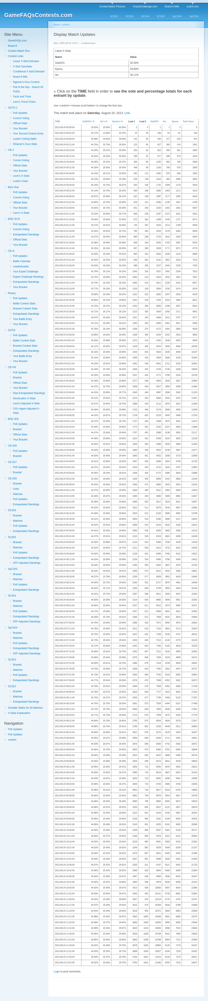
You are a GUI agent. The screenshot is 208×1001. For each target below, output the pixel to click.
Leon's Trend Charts (24, 101)
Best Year (13, 187)
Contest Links (15, 56)
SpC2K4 (177, 16)
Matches (18, 494)
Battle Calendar (22, 261)
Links (16, 488)
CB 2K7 (12, 462)
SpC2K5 (194, 16)
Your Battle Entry (22, 319)
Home (57, 24)
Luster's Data (20, 181)
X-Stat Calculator (22, 66)
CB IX (11, 250)
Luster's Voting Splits (24, 138)
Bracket (17, 377)
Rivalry (12, 293)
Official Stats (20, 123)
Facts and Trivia (22, 96)
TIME (57, 121)
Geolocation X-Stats (24, 398)
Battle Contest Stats (24, 303)
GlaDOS (155, 121)
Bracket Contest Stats (25, 308)
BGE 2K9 (13, 419)
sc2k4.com (193, 6)
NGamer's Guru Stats (25, 144)
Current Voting (21, 118)
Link (127, 113)
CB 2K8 (12, 445)
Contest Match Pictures (112, 6)
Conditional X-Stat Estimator (29, 71)
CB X (11, 149)
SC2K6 (12, 510)
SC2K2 (114, 16)
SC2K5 (161, 16)
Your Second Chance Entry (28, 133)
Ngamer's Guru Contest (26, 82)
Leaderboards (21, 266)
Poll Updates (20, 112)
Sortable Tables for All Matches (25, 707)
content (12, 739)
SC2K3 (130, 16)
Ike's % (104, 121)
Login (57, 971)
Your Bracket (20, 128)
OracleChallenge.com (145, 6)
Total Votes (188, 121)
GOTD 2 (12, 107)
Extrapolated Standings (26, 234)
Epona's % (117, 121)
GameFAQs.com (17, 40)
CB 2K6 (12, 478)
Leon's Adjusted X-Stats (26, 403)
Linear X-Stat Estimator (26, 61)
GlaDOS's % (89, 121)
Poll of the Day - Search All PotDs (28, 89)
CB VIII (12, 367)
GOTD (11, 330)
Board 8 (12, 45)
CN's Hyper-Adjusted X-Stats (26, 410)
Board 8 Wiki (172, 6)
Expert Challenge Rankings (28, 276)
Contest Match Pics (19, 50)
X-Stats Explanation (19, 713)
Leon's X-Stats (21, 175)
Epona (175, 121)
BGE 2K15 (14, 218)
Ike (164, 121)
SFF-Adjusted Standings (26, 562)
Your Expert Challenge (25, 271)
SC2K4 (145, 16)
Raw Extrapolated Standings (29, 393)
